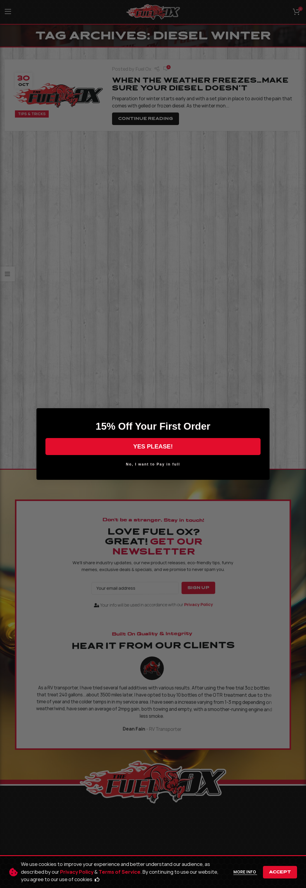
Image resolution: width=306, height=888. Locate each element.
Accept (280, 872)
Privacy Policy (77, 872)
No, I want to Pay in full (153, 464)
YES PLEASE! (153, 446)
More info (245, 872)
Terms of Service (119, 872)
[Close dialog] (263, 414)
